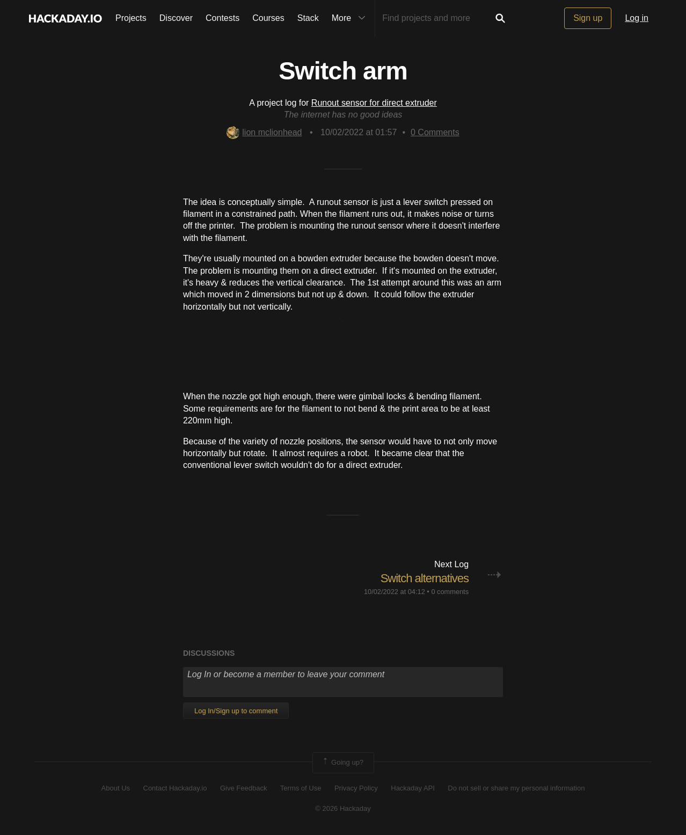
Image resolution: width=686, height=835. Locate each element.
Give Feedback (243, 788)
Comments (435, 132)
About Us (115, 788)
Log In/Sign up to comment (236, 711)
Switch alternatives (425, 578)
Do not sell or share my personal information (516, 788)
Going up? (342, 762)
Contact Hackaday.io (175, 788)
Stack (308, 18)
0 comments (450, 592)
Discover (176, 18)
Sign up (587, 18)
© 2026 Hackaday (343, 808)
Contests (222, 18)
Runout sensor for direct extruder (374, 102)
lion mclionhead (264, 132)
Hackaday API (413, 788)
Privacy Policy (356, 788)
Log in (636, 18)
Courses (268, 18)
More (351, 18)
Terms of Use (301, 788)
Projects (131, 18)
